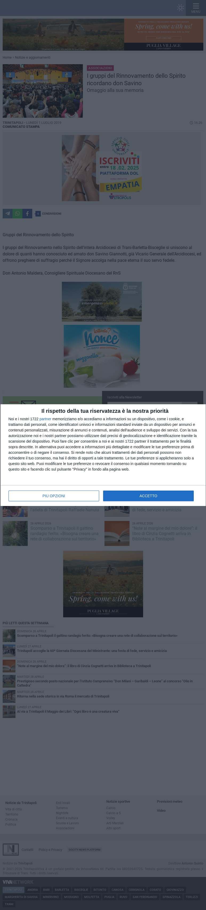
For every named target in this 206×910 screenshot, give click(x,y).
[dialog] (103, 455)
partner (45, 419)
